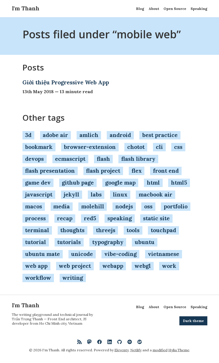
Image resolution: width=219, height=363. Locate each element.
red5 (90, 218)
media (61, 206)
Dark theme (193, 321)
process (35, 218)
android (120, 135)
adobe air (55, 135)
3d (28, 135)
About (154, 8)
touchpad (163, 230)
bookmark (39, 146)
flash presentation (50, 170)
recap (64, 218)
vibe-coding (120, 253)
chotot (136, 146)
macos (33, 206)
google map (120, 182)
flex (137, 170)
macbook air (155, 194)
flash (103, 158)
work (169, 265)
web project (75, 265)
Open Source (175, 8)
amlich (88, 135)
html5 (179, 182)
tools (133, 230)
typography (107, 242)
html (153, 182)
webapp (112, 265)
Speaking (199, 8)
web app (36, 265)
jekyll (71, 194)
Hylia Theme (178, 350)
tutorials (69, 242)
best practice (160, 135)
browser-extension (90, 146)
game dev (38, 182)
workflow (38, 277)
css (178, 146)
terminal (37, 230)
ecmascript (70, 158)
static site (156, 218)
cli (159, 146)
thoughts (72, 230)
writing (72, 277)
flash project (103, 170)
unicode (82, 253)
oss (148, 206)
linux (120, 194)
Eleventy (121, 350)
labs (96, 194)
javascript (38, 194)
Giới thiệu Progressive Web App (65, 82)
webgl (142, 265)
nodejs (124, 206)
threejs (105, 230)
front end (166, 170)
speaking (119, 218)
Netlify (136, 350)
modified (160, 350)
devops (34, 158)
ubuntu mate (42, 253)
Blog (140, 8)
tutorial (35, 242)
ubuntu (145, 242)
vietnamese (163, 253)
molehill (92, 206)
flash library (138, 158)
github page (78, 182)
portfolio (176, 206)
